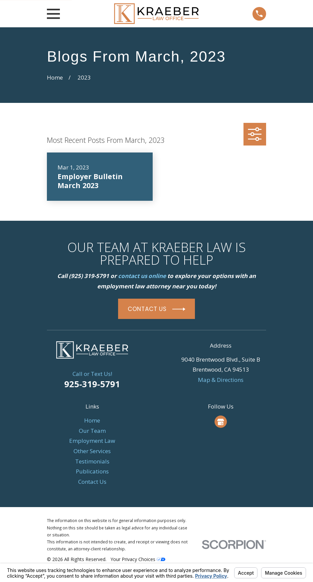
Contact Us (92, 481)
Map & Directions (220, 380)
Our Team (92, 431)
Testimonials (92, 461)
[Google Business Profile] (220, 422)
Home (92, 420)
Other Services (92, 451)
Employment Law (92, 440)
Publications (92, 471)
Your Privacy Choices (137, 559)
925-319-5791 (92, 384)
